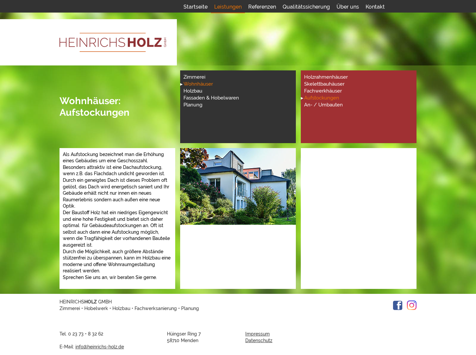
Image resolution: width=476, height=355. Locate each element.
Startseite (195, 7)
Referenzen (262, 7)
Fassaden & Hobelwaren (211, 98)
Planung (192, 105)
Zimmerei (194, 77)
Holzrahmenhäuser (326, 77)
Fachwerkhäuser (323, 91)
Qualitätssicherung (306, 7)
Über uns (348, 7)
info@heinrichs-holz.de (99, 346)
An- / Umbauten (323, 105)
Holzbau (192, 91)
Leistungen (228, 7)
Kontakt (375, 7)
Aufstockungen (321, 98)
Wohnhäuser (198, 84)
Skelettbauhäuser (324, 84)
